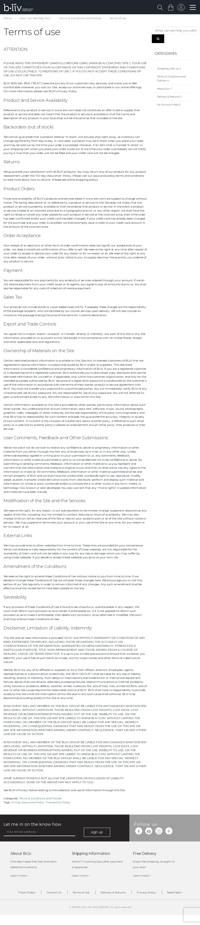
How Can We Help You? (35, 19)
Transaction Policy (58, 802)
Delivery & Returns (169, 97)
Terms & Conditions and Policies (80, 19)
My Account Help (168, 105)
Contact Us (59, 893)
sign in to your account (180, 8)
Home (8, 19)
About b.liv (164, 89)
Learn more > (20, 876)
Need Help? (103, 902)
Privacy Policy (163, 893)
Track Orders (29, 893)
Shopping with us (169, 69)
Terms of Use (90, 893)
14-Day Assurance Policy (27, 802)
